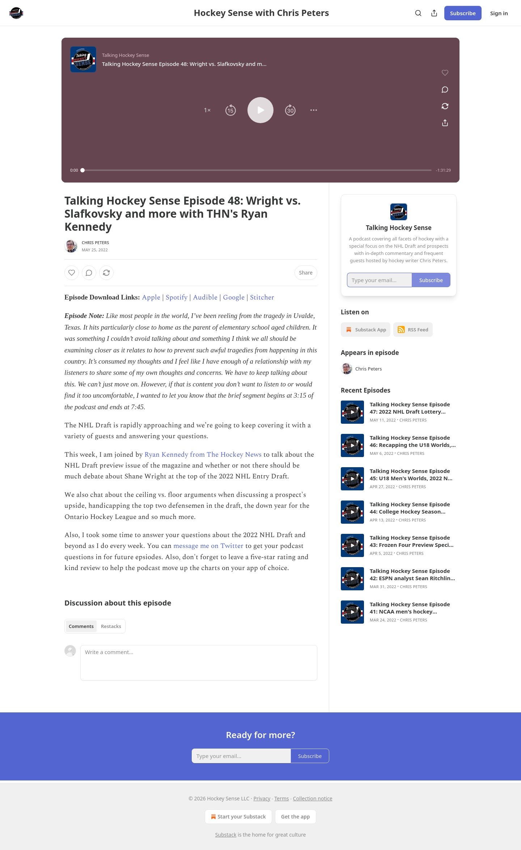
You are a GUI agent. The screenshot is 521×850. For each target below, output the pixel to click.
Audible (205, 297)
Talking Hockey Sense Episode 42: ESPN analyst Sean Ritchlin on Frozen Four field (410, 574)
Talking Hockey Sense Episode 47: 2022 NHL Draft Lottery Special (410, 408)
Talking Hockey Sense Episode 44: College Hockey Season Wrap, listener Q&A (410, 508)
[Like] (71, 272)
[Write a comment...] (199, 662)
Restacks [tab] (111, 626)
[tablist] (95, 626)
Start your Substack (237, 817)
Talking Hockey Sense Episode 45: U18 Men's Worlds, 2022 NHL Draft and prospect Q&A (412, 474)
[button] (207, 110)
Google (234, 297)
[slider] (257, 170)
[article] (398, 412)
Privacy (261, 798)
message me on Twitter (208, 546)
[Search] (418, 13)
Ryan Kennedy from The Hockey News (203, 454)
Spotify (176, 297)
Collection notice (312, 798)
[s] (352, 412)
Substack (226, 834)
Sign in (499, 13)
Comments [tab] (81, 626)
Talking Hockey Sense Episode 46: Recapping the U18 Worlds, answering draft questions (410, 441)
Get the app (295, 816)
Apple (151, 297)
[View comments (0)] (445, 89)
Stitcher (262, 297)
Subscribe (463, 13)
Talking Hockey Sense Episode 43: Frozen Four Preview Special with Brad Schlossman (412, 541)
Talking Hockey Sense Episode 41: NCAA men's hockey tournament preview (410, 607)
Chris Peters (95, 242)
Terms (281, 798)
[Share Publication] (434, 13)
